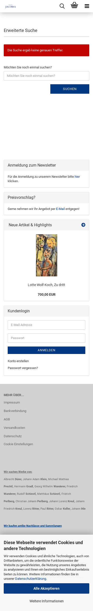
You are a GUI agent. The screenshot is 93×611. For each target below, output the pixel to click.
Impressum (12, 402)
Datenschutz (13, 436)
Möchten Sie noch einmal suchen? (28, 67)
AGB (7, 419)
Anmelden (47, 350)
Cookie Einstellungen (18, 444)
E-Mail (60, 209)
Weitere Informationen (47, 601)
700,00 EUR (47, 294)
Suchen (70, 89)
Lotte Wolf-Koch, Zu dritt (46, 285)
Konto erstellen (18, 361)
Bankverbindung (15, 411)
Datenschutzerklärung (30, 579)
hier (77, 176)
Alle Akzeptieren (46, 588)
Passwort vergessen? (23, 368)
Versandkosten (14, 428)
